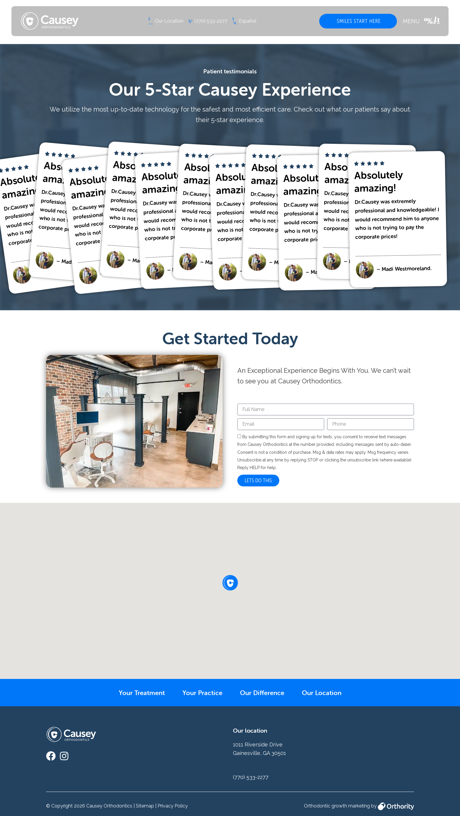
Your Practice (200, 692)
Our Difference (265, 692)
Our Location (330, 692)
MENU (411, 21)
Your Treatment (134, 692)
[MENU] (431, 21)
